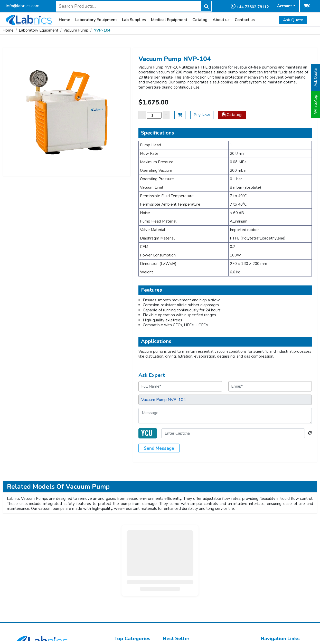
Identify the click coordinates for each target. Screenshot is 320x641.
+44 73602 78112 (250, 6)
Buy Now (202, 115)
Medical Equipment (169, 20)
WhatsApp (315, 104)
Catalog (200, 20)
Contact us (245, 20)
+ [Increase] (165, 114)
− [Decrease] (142, 114)
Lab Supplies (134, 20)
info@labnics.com (22, 6)
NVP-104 (101, 30)
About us (221, 20)
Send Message (159, 448)
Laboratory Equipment (96, 20)
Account (284, 5)
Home (64, 20)
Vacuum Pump (75, 30)
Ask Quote (293, 20)
